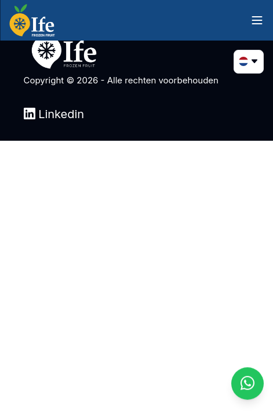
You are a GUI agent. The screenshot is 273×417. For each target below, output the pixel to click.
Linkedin (54, 114)
